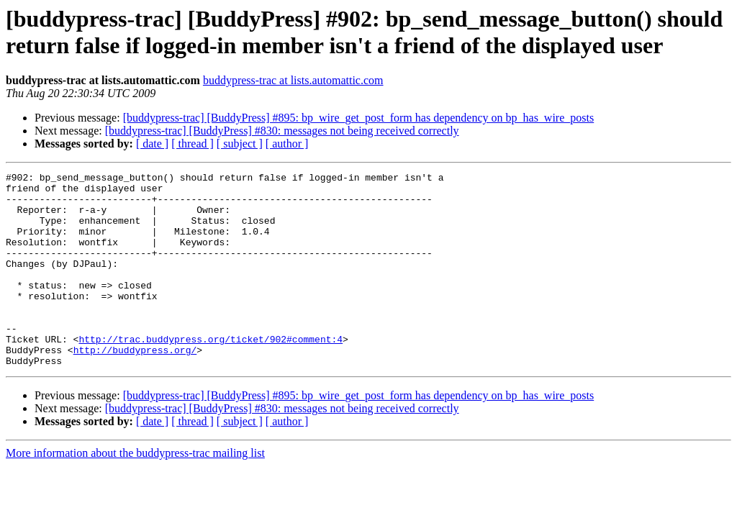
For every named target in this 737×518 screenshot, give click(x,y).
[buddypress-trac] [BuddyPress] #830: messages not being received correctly (282, 130)
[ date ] (152, 143)
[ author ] (287, 143)
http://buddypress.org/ (135, 386)
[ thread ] (192, 143)
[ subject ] (240, 143)
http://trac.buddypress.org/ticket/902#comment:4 (210, 373)
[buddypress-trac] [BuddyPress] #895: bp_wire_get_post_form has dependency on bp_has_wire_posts (358, 118)
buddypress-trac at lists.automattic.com (293, 80)
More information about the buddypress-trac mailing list (135, 492)
